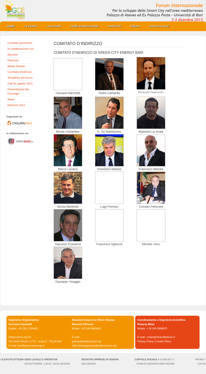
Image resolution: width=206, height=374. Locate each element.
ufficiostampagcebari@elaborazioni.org (94, 345)
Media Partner (16, 66)
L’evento (31, 26)
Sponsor (13, 54)
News (11, 99)
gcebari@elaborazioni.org (86, 341)
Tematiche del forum (20, 77)
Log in (201, 363)
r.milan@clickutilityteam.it (160, 337)
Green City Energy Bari (103, 10)
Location (51, 26)
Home (10, 26)
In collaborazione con (21, 48)
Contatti (114, 26)
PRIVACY (200, 359)
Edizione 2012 (16, 105)
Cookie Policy (163, 341)
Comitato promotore (20, 43)
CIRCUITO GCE (157, 26)
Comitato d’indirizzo (20, 72)
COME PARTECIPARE (82, 26)
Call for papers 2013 (20, 83)
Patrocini (13, 60)
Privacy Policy (145, 341)
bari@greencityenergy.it (30, 345)
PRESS (133, 26)
